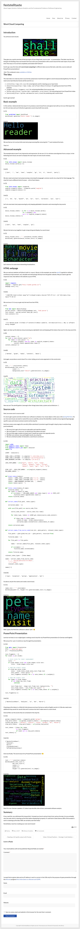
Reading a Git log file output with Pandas (18, 837)
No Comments (40, 831)
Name (5, 883)
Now (53, 18)
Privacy (67, 18)
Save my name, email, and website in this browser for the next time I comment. (28, 912)
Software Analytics (28, 831)
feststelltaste (13, 5)
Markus (8, 831)
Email (5, 893)
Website (6, 902)
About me (60, 18)
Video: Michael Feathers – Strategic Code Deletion (58, 837)
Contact (74, 18)
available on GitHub (25, 72)
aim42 (58, 272)
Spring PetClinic (67, 417)
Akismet (8, 879)
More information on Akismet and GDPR (28, 879)
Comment (7, 852)
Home (48, 18)
